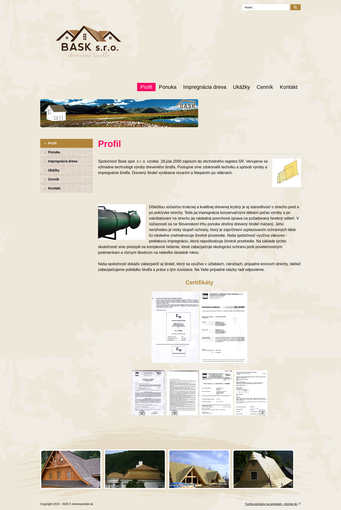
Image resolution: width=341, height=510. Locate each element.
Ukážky (241, 87)
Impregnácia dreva (204, 87)
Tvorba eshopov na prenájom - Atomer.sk (273, 504)
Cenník (265, 87)
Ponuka (168, 87)
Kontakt (288, 87)
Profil (146, 87)
